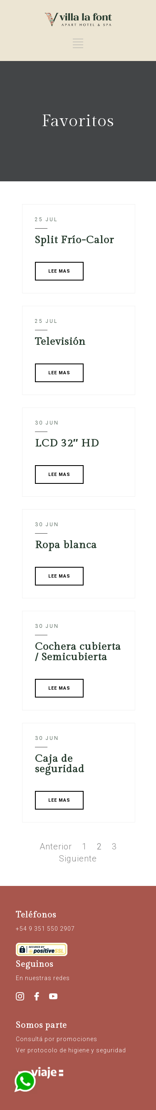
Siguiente (78, 859)
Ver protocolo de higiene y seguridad (71, 1050)
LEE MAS (59, 271)
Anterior (56, 846)
